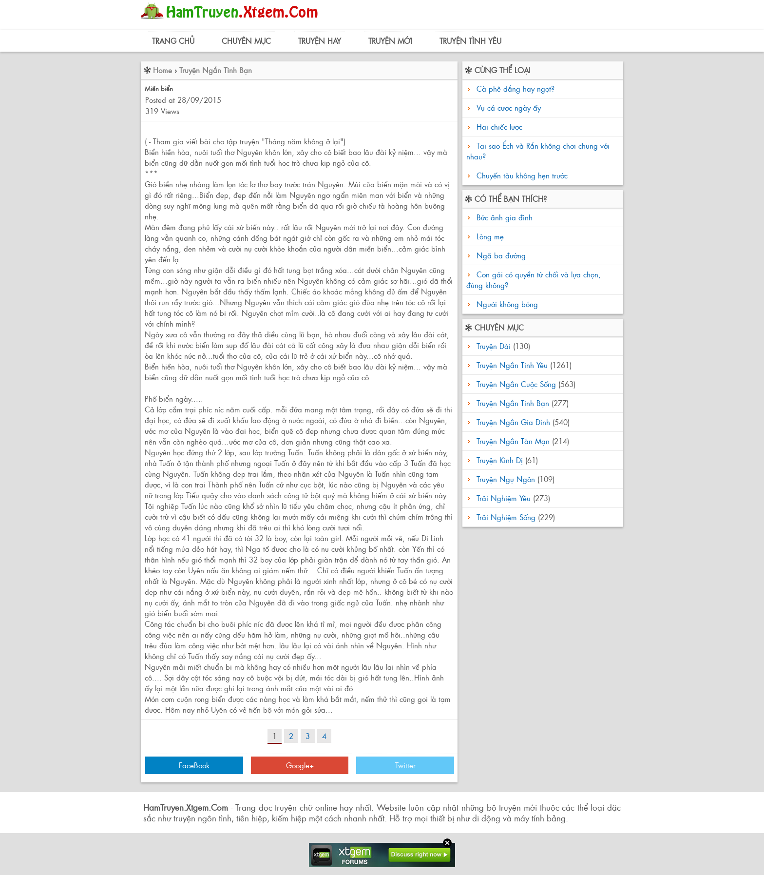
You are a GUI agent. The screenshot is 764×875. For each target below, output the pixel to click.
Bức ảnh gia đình (503, 217)
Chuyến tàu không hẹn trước (522, 175)
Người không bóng (506, 304)
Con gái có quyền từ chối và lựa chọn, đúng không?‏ (533, 280)
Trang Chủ (173, 40)
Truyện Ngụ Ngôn (506, 479)
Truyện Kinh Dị (500, 460)
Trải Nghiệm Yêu (504, 498)
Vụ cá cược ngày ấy (509, 107)
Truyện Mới (390, 40)
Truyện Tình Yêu (470, 40)
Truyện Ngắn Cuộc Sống (516, 383)
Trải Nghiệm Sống (506, 517)
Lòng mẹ (489, 236)
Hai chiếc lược (499, 126)
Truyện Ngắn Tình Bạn (215, 70)
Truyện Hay (319, 40)
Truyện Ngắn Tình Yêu (512, 364)
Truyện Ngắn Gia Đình (513, 422)
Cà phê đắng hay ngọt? (515, 88)
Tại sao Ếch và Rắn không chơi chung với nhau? (538, 151)
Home (162, 70)
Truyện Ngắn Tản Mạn (513, 441)
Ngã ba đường (500, 255)
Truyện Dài (494, 345)
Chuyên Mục (246, 40)
